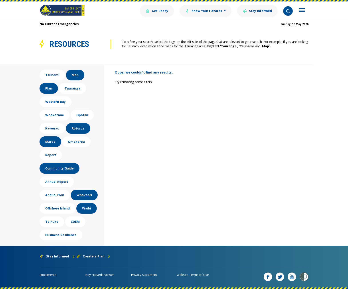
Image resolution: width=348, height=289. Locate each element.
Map (75, 75)
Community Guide (59, 168)
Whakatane (54, 115)
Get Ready (157, 10)
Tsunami (52, 75)
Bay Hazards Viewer (99, 275)
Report (50, 155)
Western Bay (55, 102)
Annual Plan (54, 195)
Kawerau (52, 128)
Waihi (86, 208)
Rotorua (78, 128)
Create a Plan (93, 256)
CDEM (75, 221)
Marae (50, 142)
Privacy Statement (144, 275)
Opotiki (82, 115)
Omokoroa (76, 142)
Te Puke (51, 221)
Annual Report (56, 181)
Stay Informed (257, 10)
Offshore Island (57, 208)
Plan (48, 88)
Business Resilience (61, 235)
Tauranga (72, 88)
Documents (48, 275)
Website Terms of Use (193, 275)
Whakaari (84, 195)
